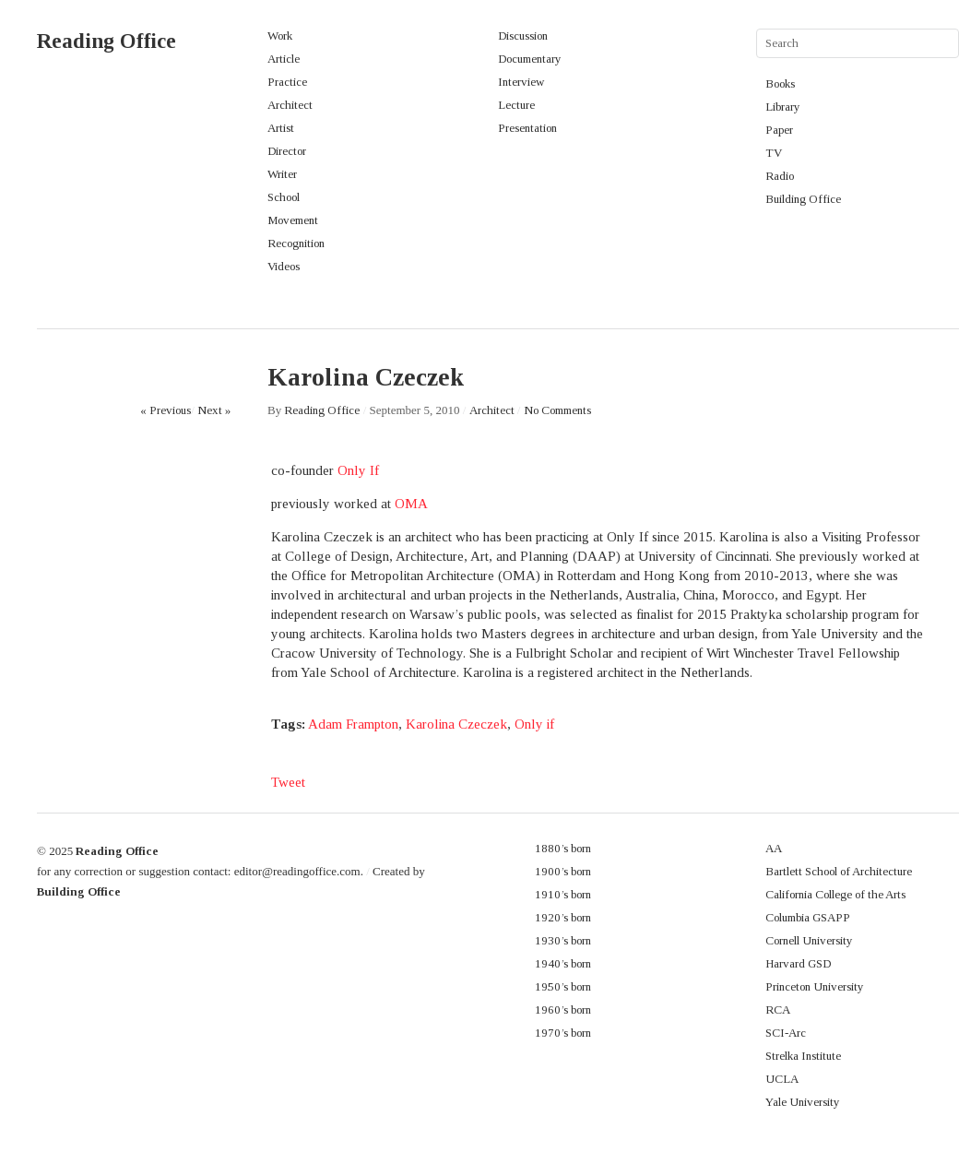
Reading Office (106, 41)
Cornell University (809, 940)
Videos (283, 266)
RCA (777, 1009)
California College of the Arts (835, 894)
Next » (214, 410)
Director (286, 151)
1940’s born (563, 963)
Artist (280, 128)
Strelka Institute (803, 1056)
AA (773, 848)
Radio (779, 176)
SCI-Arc (785, 1032)
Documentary (530, 58)
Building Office (803, 199)
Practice (287, 82)
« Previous (165, 410)
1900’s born (563, 871)
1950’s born (563, 986)
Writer (282, 174)
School (283, 197)
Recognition (296, 243)
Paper (779, 130)
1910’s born (563, 894)
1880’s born (563, 848)
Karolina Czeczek (456, 724)
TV (773, 153)
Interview (521, 82)
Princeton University (814, 986)
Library (782, 106)
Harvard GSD (798, 963)
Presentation (527, 128)
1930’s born (563, 940)
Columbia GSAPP (807, 917)
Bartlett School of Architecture (838, 871)
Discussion (523, 35)
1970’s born (563, 1032)
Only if (534, 724)
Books (780, 83)
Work (279, 35)
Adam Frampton (353, 724)
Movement (292, 220)
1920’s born (563, 917)
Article (283, 58)
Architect (290, 105)
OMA (411, 503)
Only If (358, 470)
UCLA (782, 1079)
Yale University (802, 1102)
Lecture (516, 105)
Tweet (288, 782)
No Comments (557, 410)
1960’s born (563, 1009)
